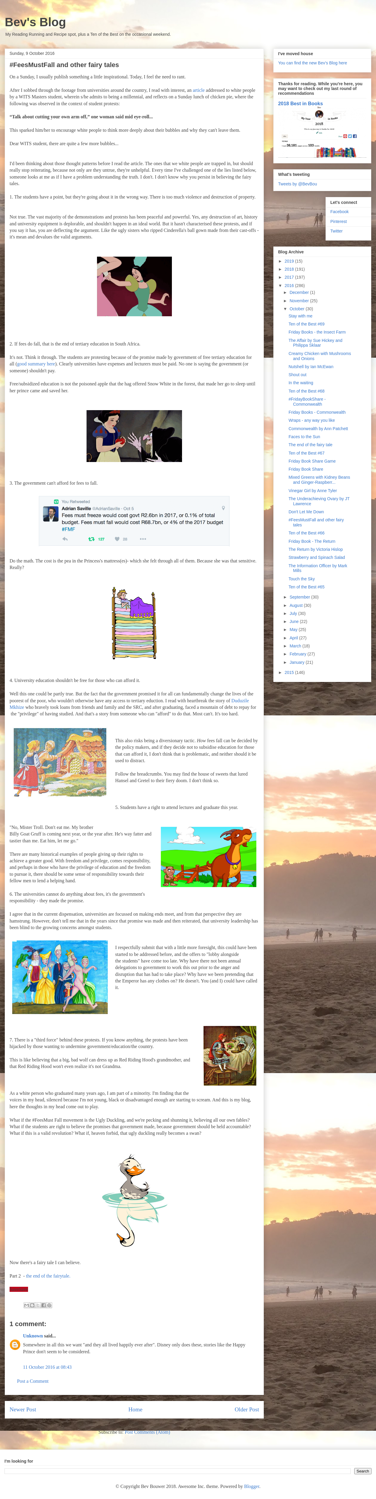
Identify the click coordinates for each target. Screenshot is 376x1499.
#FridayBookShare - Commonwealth (307, 402)
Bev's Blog (35, 22)
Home (135, 1409)
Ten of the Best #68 (307, 391)
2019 (290, 261)
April (294, 637)
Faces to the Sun (304, 436)
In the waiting (301, 382)
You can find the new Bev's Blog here (312, 63)
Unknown (33, 1335)
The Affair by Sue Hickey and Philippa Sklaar (315, 343)
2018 (290, 269)
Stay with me (300, 316)
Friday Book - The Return (312, 541)
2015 (290, 672)
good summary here (36, 363)
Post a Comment (33, 1381)
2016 (290, 285)
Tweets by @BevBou (297, 184)
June (294, 621)
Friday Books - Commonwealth (317, 412)
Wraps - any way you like (312, 420)
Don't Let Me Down (306, 511)
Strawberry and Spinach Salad (317, 557)
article (199, 90)
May (293, 629)
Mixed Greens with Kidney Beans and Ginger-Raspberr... (319, 480)
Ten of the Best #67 (307, 453)
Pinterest (338, 221)
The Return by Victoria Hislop (316, 549)
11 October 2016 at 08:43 (47, 1367)
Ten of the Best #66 (307, 533)
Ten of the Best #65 (307, 587)
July (293, 613)
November (299, 300)
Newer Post (23, 1409)
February (298, 654)
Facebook (339, 211)
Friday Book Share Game (312, 461)
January (297, 662)
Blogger (251, 1486)
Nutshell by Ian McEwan (311, 366)
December (299, 292)
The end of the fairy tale (310, 444)
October (297, 308)
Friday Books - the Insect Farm (317, 332)
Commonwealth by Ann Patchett (318, 428)
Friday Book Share (306, 469)
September (300, 597)
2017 (290, 277)
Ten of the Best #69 (307, 324)
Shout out (297, 374)
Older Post (247, 1409)
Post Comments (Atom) (147, 1432)
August (296, 605)
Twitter (336, 231)
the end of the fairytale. (48, 1275)
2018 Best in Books (300, 103)
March (295, 646)
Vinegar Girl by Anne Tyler (313, 490)
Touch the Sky (302, 578)
